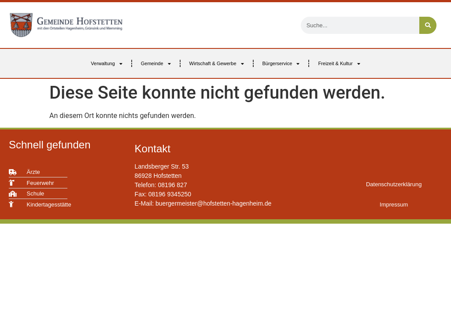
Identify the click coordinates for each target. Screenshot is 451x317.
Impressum (394, 204)
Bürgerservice (281, 63)
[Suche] (427, 25)
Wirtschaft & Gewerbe (216, 63)
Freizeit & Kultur (339, 63)
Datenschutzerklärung (393, 184)
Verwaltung (106, 63)
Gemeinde (156, 63)
